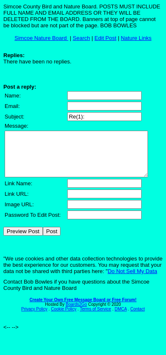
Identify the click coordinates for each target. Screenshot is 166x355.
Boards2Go (76, 313)
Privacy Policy (34, 318)
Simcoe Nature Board (42, 38)
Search (81, 38)
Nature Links (136, 38)
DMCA (121, 318)
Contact (137, 318)
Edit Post (105, 38)
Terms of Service (95, 318)
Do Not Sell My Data (132, 280)
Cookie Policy (63, 318)
